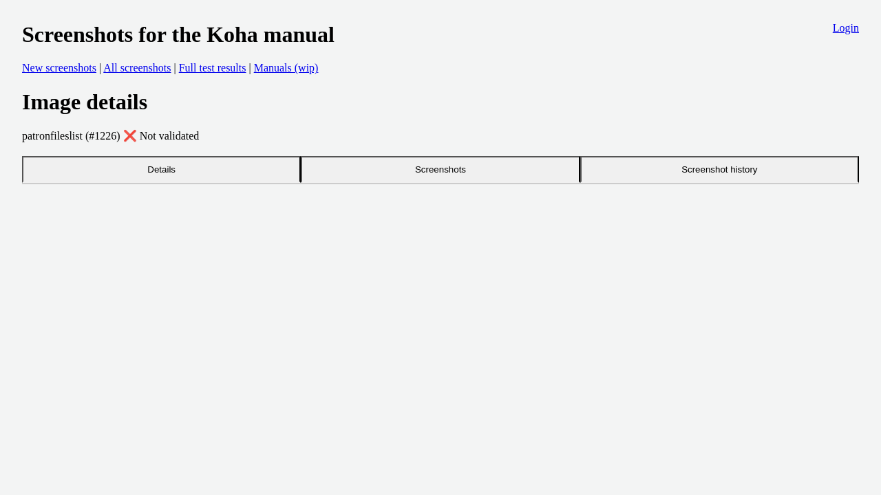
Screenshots (440, 169)
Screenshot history (719, 169)
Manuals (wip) (286, 68)
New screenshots (59, 68)
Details (161, 169)
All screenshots (137, 68)
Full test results (212, 68)
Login (846, 28)
